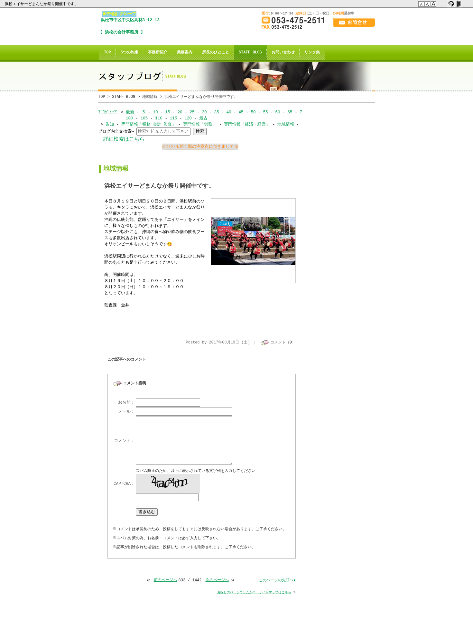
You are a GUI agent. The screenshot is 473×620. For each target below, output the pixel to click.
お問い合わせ (283, 52)
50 (253, 112)
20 (179, 112)
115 (173, 118)
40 (228, 112)
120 (188, 118)
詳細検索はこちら (123, 139)
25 (192, 112)
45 (240, 112)
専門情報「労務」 (200, 124)
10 (155, 112)
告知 (110, 124)
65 (289, 112)
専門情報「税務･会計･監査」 (148, 124)
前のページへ (165, 581)
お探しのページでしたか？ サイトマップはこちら (254, 593)
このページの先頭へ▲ (277, 581)
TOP (107, 52)
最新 (130, 112)
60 (277, 112)
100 (129, 118)
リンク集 (312, 52)
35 (216, 112)
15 (167, 112)
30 (204, 112)
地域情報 (150, 96)
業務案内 (184, 52)
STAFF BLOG (250, 52)
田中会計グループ (119, 14)
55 (265, 112)
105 (144, 118)
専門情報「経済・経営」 (247, 124)
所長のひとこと (215, 52)
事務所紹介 (157, 52)
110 (158, 118)
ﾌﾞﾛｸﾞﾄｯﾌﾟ (108, 112)
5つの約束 (129, 52)
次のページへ (217, 581)
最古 (203, 118)
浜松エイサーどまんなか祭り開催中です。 (42, 4)
